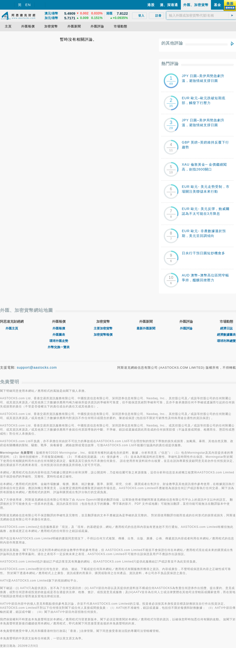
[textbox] (201, 15)
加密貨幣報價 (103, 334)
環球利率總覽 (226, 341)
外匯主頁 (12, 328)
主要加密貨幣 (103, 328)
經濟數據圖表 (226, 334)
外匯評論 (186, 328)
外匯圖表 (58, 334)
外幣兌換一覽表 (59, 347)
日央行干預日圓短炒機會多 (203, 253)
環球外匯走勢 (58, 341)
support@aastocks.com (37, 367)
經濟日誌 (226, 328)
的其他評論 (172, 43)
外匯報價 (58, 328)
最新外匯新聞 (146, 328)
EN (28, 5)
